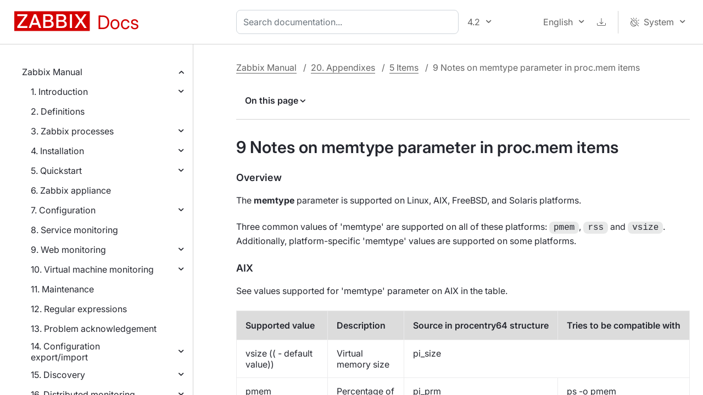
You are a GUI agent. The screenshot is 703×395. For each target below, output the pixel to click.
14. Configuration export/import (65, 352)
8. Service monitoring (74, 229)
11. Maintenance (62, 289)
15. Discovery (58, 374)
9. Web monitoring (68, 249)
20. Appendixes (343, 67)
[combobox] (349, 22)
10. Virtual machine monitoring (92, 269)
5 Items (404, 67)
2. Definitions (58, 111)
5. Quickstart (56, 170)
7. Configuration (63, 210)
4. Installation (57, 150)
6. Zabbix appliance (71, 190)
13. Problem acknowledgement (94, 328)
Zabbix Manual (52, 71)
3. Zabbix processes (72, 131)
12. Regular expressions (79, 308)
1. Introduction (59, 91)
